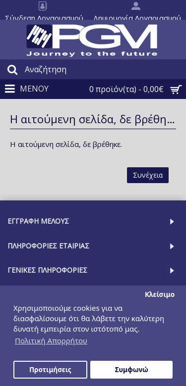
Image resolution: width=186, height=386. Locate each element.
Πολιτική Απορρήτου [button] (51, 340)
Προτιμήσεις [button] (50, 369)
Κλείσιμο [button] (160, 294)
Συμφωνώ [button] (131, 369)
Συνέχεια (148, 175)
